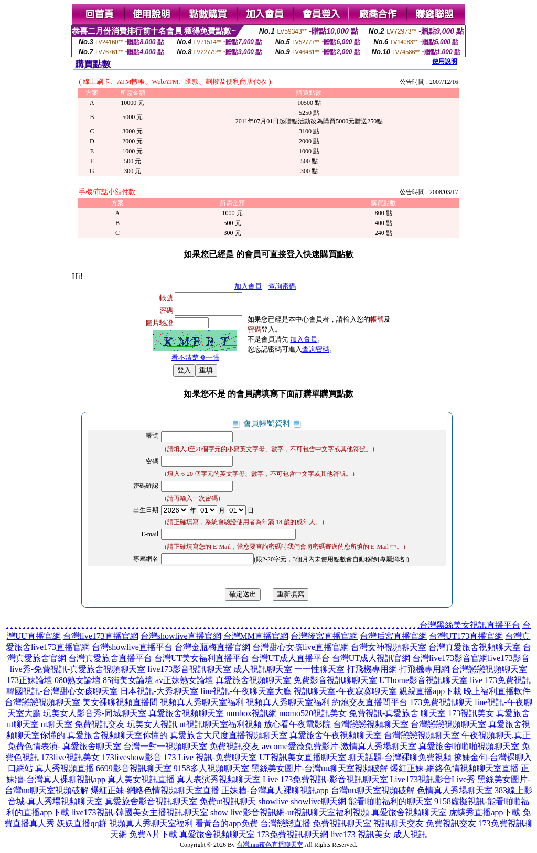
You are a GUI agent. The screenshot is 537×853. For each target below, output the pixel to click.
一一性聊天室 (319, 669)
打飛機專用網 (372, 669)
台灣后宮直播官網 (393, 636)
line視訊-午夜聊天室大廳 (245, 691)
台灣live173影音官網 (450, 658)
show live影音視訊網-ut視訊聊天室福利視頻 (290, 812)
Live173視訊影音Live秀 (433, 779)
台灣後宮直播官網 (324, 636)
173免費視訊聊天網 (292, 834)
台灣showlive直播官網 (181, 636)
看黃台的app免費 (226, 823)
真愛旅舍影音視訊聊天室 (151, 801)
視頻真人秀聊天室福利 (202, 702)
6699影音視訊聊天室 (133, 768)
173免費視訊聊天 (441, 702)
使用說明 (444, 61)
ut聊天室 (56, 724)
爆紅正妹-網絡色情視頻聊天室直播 (454, 768)
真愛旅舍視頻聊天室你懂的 (117, 735)
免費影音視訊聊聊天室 (335, 680)
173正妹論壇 (29, 680)
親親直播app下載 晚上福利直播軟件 (465, 691)
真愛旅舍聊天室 (91, 746)
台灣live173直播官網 (100, 636)
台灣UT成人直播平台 (290, 658)
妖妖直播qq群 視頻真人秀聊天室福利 (125, 823)
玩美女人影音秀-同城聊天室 (94, 713)
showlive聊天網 (318, 801)
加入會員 (248, 286)
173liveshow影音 (132, 757)
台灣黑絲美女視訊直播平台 (470, 625)
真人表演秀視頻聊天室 (219, 779)
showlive (273, 801)
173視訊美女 (471, 713)
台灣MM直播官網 (255, 636)
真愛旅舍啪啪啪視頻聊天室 (468, 746)
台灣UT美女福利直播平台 (201, 658)
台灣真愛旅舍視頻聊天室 (474, 647)
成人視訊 (410, 834)
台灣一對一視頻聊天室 (165, 746)
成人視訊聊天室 (262, 669)
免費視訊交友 (99, 724)
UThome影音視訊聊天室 (423, 680)
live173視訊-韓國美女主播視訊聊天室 (139, 812)
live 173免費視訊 (500, 680)
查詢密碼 (282, 286)
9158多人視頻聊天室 (211, 768)
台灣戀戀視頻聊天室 (489, 669)
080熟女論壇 (78, 680)
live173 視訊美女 (360, 834)
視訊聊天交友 (398, 823)
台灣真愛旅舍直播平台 (110, 658)
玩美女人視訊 (152, 724)
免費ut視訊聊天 (227, 801)
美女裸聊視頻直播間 (120, 702)
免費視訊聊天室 (342, 823)
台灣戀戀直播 (285, 823)
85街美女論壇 (128, 680)
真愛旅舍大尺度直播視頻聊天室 (228, 735)
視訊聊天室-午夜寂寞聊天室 (345, 691)
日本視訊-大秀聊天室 (159, 691)
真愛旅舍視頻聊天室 (253, 680)
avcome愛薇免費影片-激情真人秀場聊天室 (339, 746)
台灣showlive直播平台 (132, 647)
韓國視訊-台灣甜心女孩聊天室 (62, 691)
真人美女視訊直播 (141, 779)
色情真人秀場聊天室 (454, 790)
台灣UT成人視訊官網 (371, 658)
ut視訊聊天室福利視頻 (220, 724)
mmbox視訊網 (251, 713)
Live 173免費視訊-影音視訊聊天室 (325, 779)
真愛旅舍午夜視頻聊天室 (335, 735)
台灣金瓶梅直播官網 (212, 647)
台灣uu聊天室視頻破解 (373, 790)
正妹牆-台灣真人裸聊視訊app (274, 790)
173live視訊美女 (70, 757)
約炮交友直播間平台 (369, 702)
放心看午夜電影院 (297, 724)
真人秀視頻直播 (64, 768)
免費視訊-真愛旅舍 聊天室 (397, 713)
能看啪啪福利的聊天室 (390, 801)
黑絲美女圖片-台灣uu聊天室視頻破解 (319, 768)
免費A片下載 (153, 834)
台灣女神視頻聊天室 (388, 647)
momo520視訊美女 (313, 713)
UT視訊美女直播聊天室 (302, 757)
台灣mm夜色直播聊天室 (270, 844)
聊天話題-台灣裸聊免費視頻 (400, 757)
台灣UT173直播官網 (466, 636)
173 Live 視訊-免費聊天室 (210, 757)
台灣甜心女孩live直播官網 (300, 647)
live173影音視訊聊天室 (189, 669)
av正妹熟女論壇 (184, 680)
